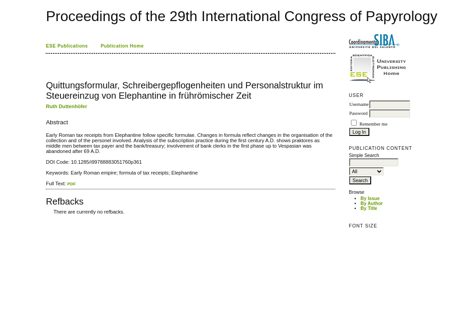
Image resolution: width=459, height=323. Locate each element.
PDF (71, 183)
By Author (371, 203)
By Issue (370, 198)
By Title (368, 208)
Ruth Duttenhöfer (66, 106)
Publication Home (122, 46)
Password (358, 113)
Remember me (373, 124)
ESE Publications (67, 46)
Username (358, 104)
